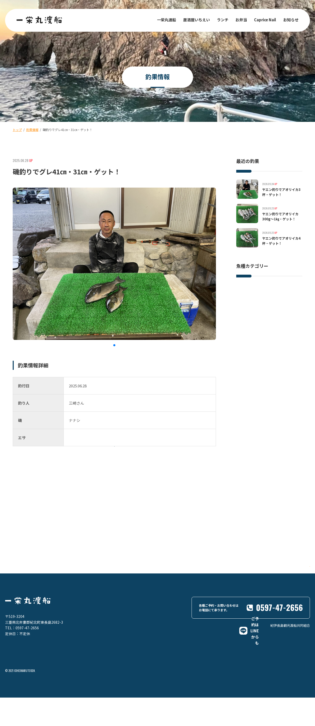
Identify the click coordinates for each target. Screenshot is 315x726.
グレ (286, 298)
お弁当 (241, 19)
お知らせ (290, 19)
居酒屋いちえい (196, 19)
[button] (114, 345)
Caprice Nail (265, 19)
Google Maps (288, 598)
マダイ (267, 298)
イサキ (244, 288)
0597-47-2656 (27, 653)
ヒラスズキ (267, 288)
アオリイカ (248, 308)
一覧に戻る (124, 463)
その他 (270, 308)
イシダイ (246, 298)
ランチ (222, 19)
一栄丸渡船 (166, 19)
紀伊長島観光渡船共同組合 (290, 672)
